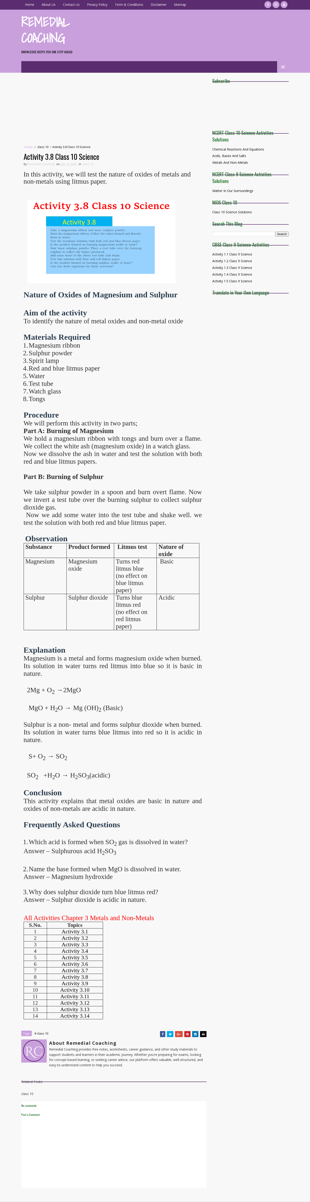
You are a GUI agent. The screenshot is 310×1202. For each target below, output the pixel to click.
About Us (49, 4)
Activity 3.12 (75, 1003)
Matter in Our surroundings (232, 191)
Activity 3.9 (75, 983)
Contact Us (72, 4)
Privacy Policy (98, 4)
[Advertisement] (112, 109)
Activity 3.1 (75, 931)
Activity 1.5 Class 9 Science (232, 281)
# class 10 (42, 1034)
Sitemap (181, 4)
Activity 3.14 (75, 1016)
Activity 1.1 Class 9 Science (232, 254)
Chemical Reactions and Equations (238, 149)
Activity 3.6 (75, 964)
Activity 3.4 (75, 951)
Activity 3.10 (75, 990)
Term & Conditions (130, 4)
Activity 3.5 (75, 957)
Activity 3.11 (75, 996)
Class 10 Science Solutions (231, 212)
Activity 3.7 (75, 970)
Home (30, 4)
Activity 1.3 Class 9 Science (232, 267)
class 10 (43, 147)
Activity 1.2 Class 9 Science (232, 261)
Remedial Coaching (46, 30)
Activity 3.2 (75, 938)
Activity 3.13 (75, 1009)
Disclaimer (159, 4)
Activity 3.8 (75, 977)
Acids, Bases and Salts (229, 156)
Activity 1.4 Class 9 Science (232, 274)
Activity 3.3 (75, 944)
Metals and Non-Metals (229, 162)
